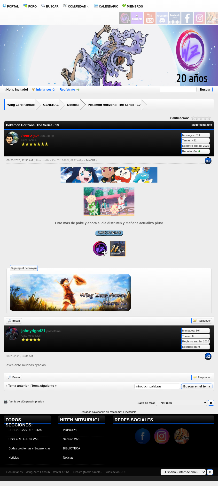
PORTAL (10, 6)
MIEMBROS (132, 6)
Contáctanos (14, 472)
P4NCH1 (90, 160)
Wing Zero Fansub (21, 105)
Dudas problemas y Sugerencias (29, 448)
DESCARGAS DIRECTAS (25, 430)
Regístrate (67, 89)
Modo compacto (202, 124)
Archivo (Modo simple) (87, 472)
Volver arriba (61, 472)
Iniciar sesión (46, 89)
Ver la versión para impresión (26, 401)
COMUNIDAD (76, 6)
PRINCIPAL (70, 430)
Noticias (73, 105)
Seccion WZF (71, 439)
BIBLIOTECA (71, 448)
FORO (30, 6)
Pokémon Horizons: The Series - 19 (114, 105)
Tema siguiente (42, 385)
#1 (208, 161)
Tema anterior (18, 385)
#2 (208, 356)
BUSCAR (50, 6)
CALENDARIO (106, 6)
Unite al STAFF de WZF (23, 439)
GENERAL (51, 105)
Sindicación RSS (115, 472)
